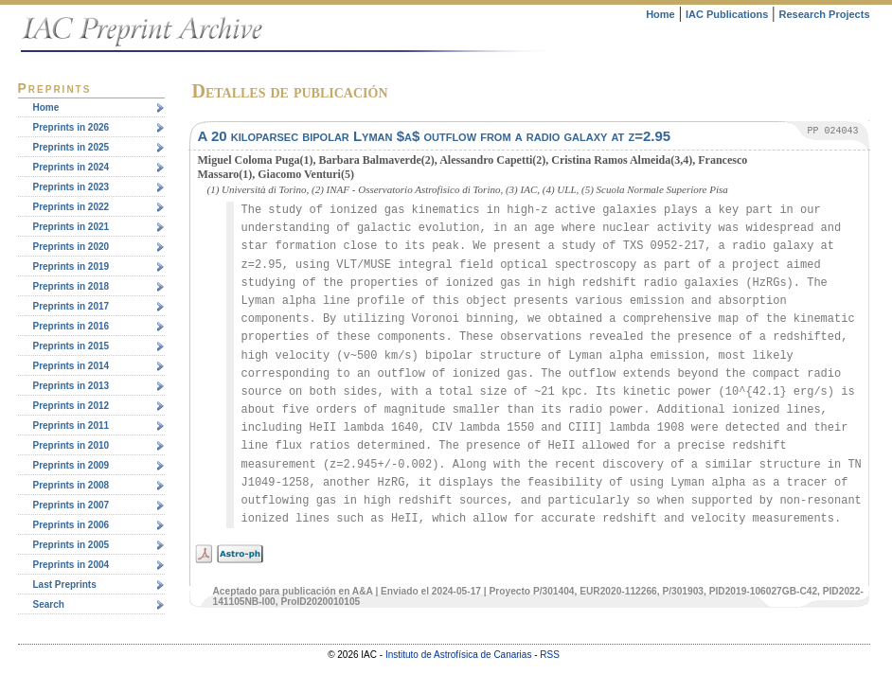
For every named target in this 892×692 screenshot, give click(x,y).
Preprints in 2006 (71, 525)
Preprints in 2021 (71, 227)
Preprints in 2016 (71, 326)
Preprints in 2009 (71, 465)
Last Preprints (65, 584)
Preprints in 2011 (71, 425)
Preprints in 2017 (71, 306)
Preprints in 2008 (71, 485)
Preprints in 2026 (71, 127)
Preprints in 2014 (71, 366)
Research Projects (824, 14)
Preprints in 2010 (71, 445)
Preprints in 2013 (71, 386)
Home (660, 14)
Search (48, 604)
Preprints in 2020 (71, 246)
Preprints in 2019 (71, 266)
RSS (550, 654)
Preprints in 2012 (71, 405)
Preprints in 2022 (71, 207)
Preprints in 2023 (71, 187)
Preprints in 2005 (71, 545)
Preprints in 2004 (71, 564)
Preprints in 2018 (71, 286)
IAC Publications (727, 14)
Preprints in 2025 (71, 147)
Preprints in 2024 (71, 167)
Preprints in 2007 (71, 505)
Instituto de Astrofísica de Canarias (458, 654)
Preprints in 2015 (71, 346)
